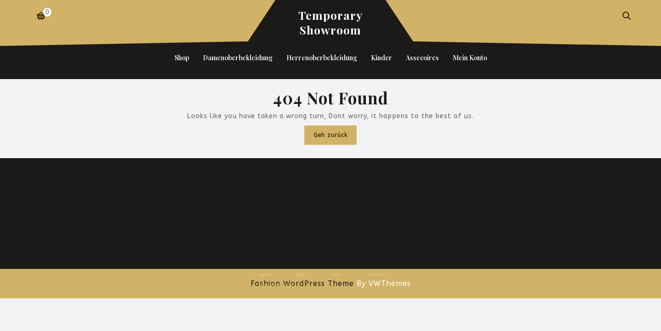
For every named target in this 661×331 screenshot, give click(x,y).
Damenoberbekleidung (238, 57)
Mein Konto (470, 57)
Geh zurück (335, 137)
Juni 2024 (305, 278)
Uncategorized (364, 278)
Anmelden (334, 278)
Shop (181, 57)
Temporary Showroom (330, 22)
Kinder (381, 57)
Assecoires (422, 57)
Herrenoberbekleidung (321, 57)
